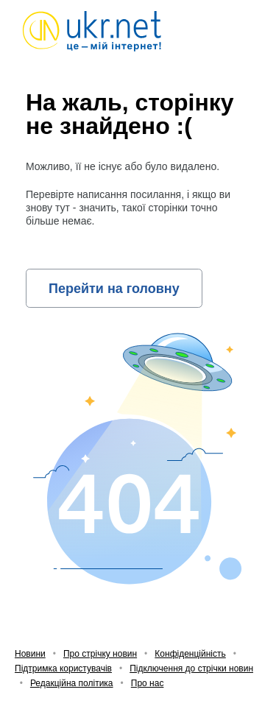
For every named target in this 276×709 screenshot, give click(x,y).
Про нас (147, 683)
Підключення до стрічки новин (191, 668)
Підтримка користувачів (63, 668)
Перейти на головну (114, 288)
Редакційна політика (71, 683)
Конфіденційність (190, 654)
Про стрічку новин (100, 654)
